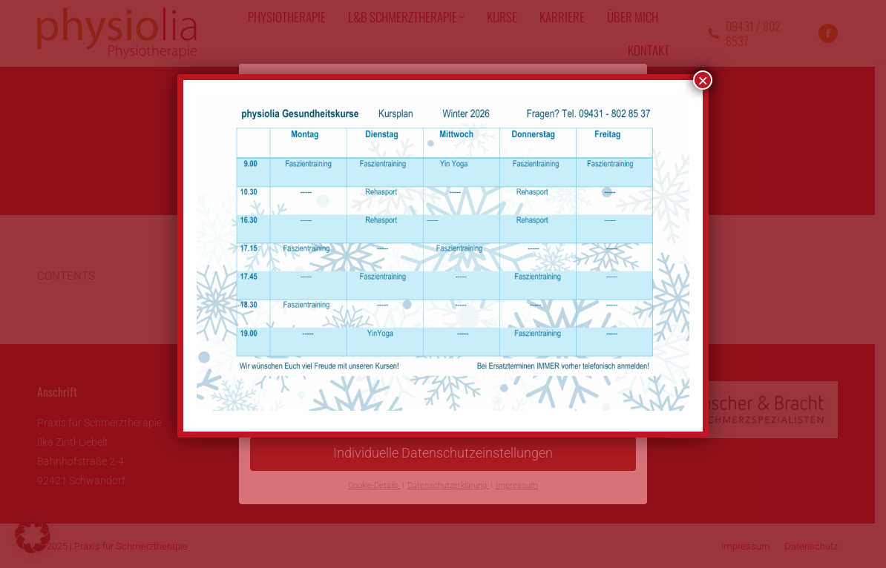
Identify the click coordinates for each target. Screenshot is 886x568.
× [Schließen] (703, 80)
